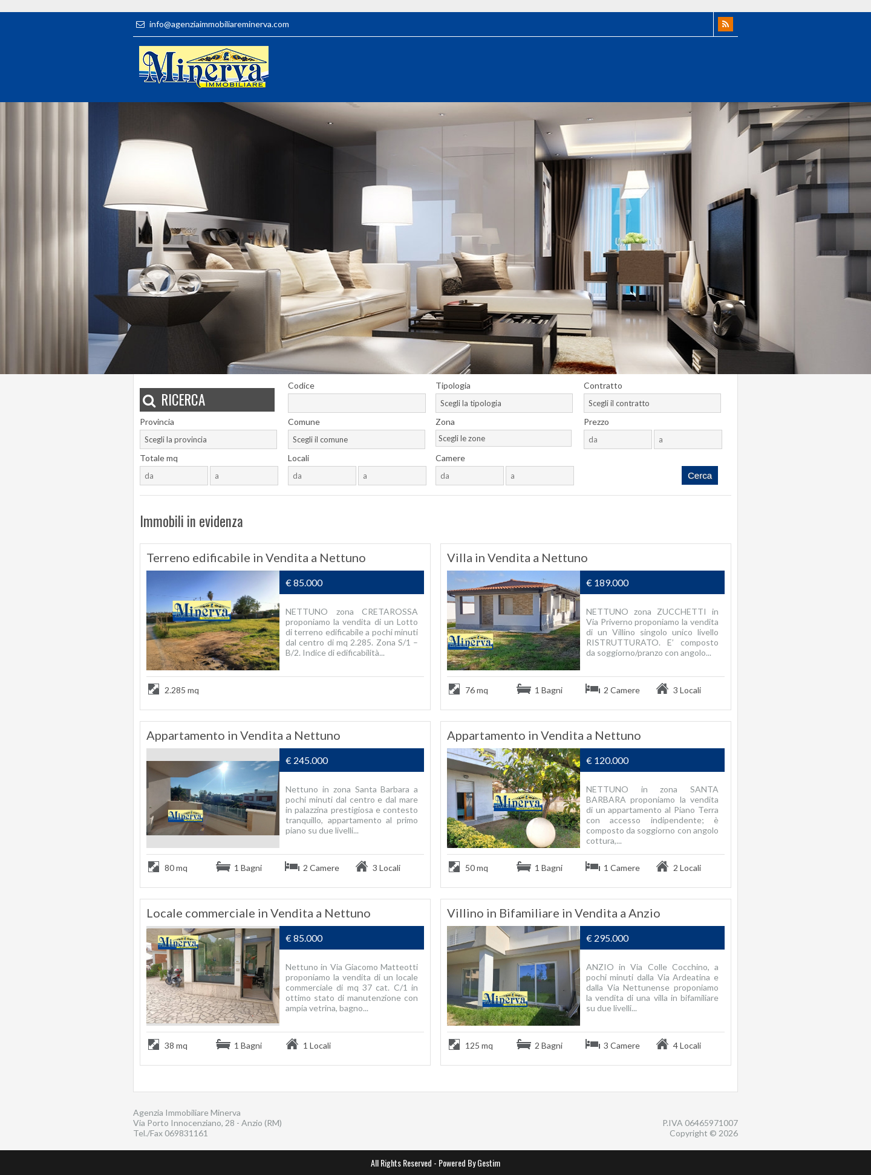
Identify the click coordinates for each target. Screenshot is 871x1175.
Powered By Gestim (469, 1162)
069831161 (186, 1133)
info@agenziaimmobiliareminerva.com (211, 24)
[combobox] (504, 403)
